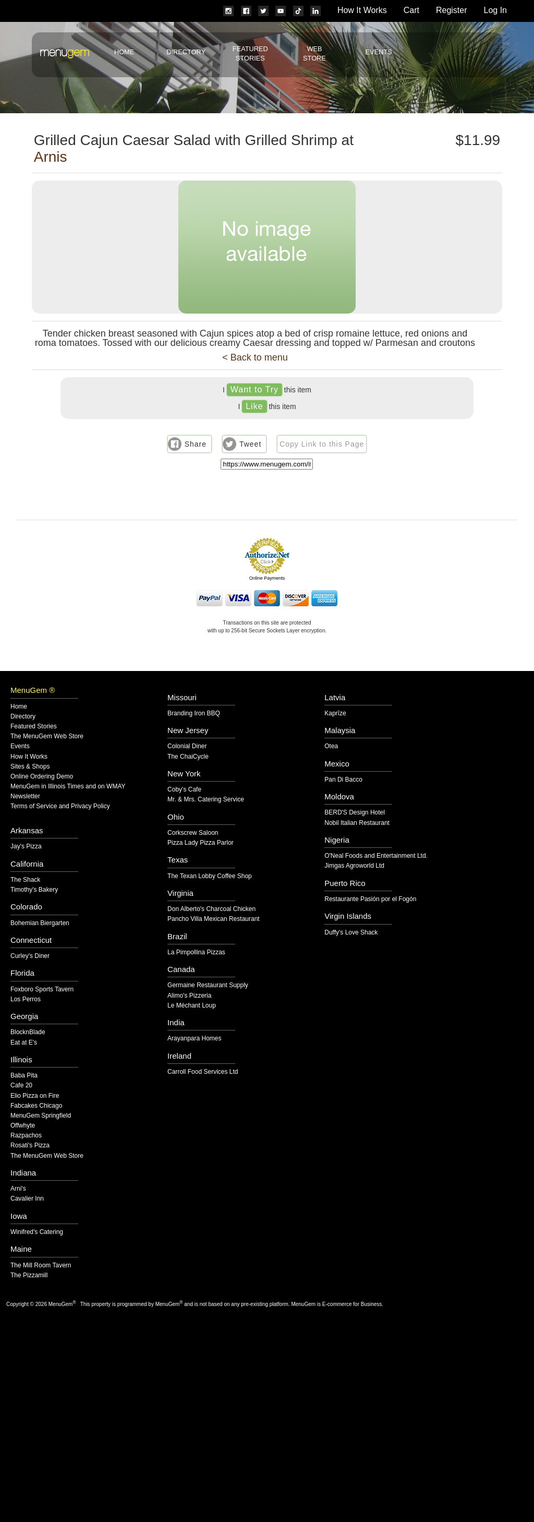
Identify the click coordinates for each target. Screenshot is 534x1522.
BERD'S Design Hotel (354, 812)
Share (196, 444)
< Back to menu (255, 357)
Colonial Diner (187, 746)
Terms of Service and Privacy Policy (60, 806)
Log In (495, 10)
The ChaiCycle (188, 756)
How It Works (362, 10)
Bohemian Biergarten (39, 923)
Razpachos (26, 1135)
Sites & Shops (30, 766)
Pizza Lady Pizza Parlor (200, 843)
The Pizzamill (28, 1275)
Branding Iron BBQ (193, 713)
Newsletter (25, 796)
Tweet (250, 444)
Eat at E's (23, 1042)
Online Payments (267, 578)
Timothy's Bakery (34, 889)
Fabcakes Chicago (36, 1105)
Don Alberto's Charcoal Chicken (211, 909)
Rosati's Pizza (30, 1145)
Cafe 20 (21, 1085)
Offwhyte (22, 1125)
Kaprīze (335, 713)
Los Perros (25, 999)
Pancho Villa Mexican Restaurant (213, 919)
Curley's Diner (30, 956)
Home (124, 52)
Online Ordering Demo (41, 776)
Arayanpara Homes (194, 1038)
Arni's (18, 1188)
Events (378, 52)
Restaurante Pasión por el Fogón (370, 899)
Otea (331, 746)
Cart (411, 10)
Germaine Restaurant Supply (207, 985)
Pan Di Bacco (343, 779)
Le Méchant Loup (191, 1005)
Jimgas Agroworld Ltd (354, 865)
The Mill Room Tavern (40, 1265)
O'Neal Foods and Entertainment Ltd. (376, 856)
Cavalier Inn (27, 1198)
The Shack (25, 880)
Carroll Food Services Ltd (202, 1072)
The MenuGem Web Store (46, 736)
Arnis (50, 157)
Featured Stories (33, 726)
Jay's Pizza (26, 846)
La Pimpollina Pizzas (196, 952)
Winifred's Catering (36, 1232)
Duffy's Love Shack (351, 932)
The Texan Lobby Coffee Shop (209, 876)
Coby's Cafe (184, 789)
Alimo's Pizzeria (189, 995)
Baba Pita (24, 1075)
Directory (185, 52)
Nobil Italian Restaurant (357, 823)
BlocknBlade (27, 1032)
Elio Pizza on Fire (34, 1096)
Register (451, 10)
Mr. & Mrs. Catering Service (205, 799)
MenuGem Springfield (40, 1115)
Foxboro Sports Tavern (42, 989)
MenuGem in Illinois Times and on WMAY (68, 786)
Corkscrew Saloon (192, 833)
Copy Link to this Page (322, 444)
